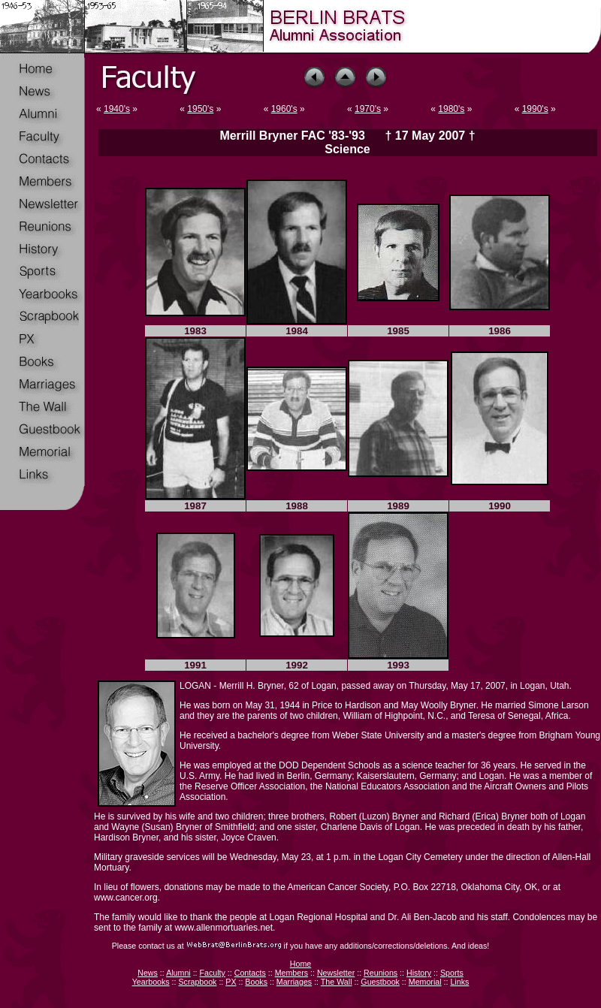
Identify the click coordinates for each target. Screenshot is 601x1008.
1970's (368, 109)
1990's (535, 109)
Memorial (425, 981)
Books (256, 981)
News (147, 972)
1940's (117, 109)
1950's (200, 109)
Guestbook (380, 981)
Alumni (178, 972)
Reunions (380, 972)
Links (459, 981)
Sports (452, 972)
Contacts (250, 972)
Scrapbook (197, 981)
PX (230, 981)
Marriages (294, 981)
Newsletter (336, 972)
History (418, 972)
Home (300, 963)
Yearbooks (151, 981)
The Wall (336, 981)
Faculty (212, 972)
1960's (284, 109)
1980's (451, 109)
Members (291, 972)
